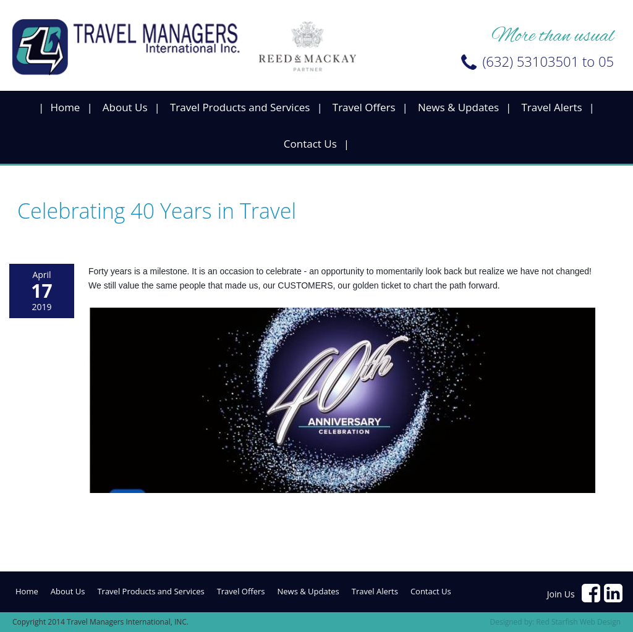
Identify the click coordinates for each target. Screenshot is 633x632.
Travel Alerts (551, 107)
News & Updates (458, 107)
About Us (125, 107)
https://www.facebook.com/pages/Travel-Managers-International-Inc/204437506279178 (591, 593)
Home (65, 107)
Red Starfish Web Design (578, 622)
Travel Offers (364, 107)
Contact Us (310, 144)
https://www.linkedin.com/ (614, 593)
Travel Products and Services (240, 107)
